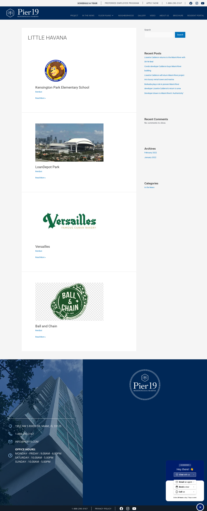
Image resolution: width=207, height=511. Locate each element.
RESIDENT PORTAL (195, 15)
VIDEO (152, 15)
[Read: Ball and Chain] (69, 301)
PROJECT (74, 15)
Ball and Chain (46, 325)
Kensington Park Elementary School (63, 87)
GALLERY (142, 15)
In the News (149, 190)
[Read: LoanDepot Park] (69, 142)
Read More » (41, 97)
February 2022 (150, 155)
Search (147, 29)
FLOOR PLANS (105, 15)
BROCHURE (178, 15)
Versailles (42, 246)
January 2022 (150, 160)
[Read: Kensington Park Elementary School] (55, 70)
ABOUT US (164, 15)
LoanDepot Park (48, 166)
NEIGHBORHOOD (126, 15)
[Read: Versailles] (69, 221)
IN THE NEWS (88, 15)
